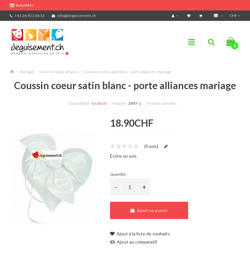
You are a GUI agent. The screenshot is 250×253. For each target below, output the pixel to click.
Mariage (27, 71)
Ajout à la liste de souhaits (140, 233)
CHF (234, 15)
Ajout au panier (149, 210)
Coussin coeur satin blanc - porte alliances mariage (127, 71)
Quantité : (118, 174)
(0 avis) (151, 146)
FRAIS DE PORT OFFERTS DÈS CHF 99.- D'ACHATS (68, 4)
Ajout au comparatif (133, 242)
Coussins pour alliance (58, 71)
